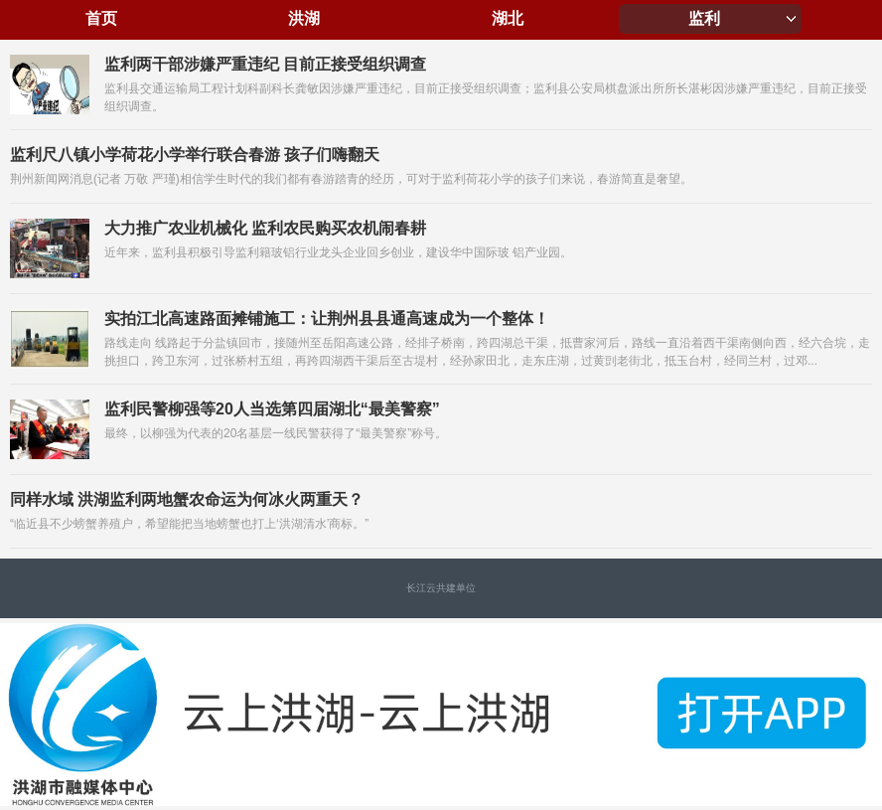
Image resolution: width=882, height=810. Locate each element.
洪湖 (304, 18)
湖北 (507, 18)
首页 (101, 18)
